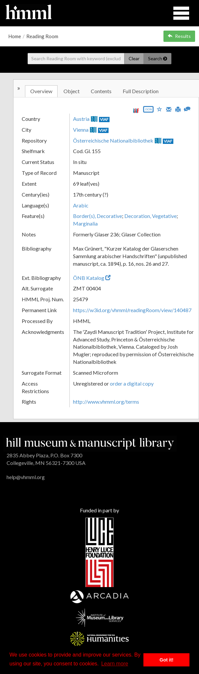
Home (14, 36)
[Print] (178, 108)
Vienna (80, 129)
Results (179, 36)
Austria (81, 119)
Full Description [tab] (141, 91)
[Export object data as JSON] (148, 110)
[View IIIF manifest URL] (136, 110)
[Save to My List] (159, 109)
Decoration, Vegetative (150, 216)
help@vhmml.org (26, 477)
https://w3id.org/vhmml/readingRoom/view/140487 (132, 310)
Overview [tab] (41, 91)
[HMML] (90, 443)
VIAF (104, 119)
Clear (134, 58)
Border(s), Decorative (97, 216)
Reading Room (42, 36)
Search (157, 58)
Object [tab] (71, 91)
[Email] (168, 108)
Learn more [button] (114, 663)
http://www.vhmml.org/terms (106, 401)
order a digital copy (132, 383)
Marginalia (85, 223)
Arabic (80, 205)
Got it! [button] (166, 659)
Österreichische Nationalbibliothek (113, 140)
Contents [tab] (101, 91)
